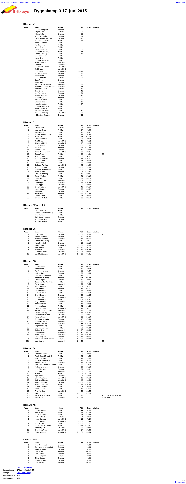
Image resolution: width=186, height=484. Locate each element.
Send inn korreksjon (24, 467)
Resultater (5, 2)
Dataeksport (180, 2)
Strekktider (14, 2)
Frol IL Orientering (24, 473)
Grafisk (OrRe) (36, 2)
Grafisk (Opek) (24, 2)
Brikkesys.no (180, 482)
